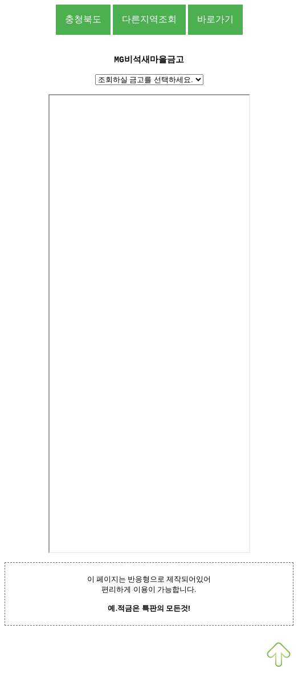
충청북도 (83, 19)
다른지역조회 (149, 19)
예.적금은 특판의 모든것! (149, 608)
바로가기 (215, 19)
